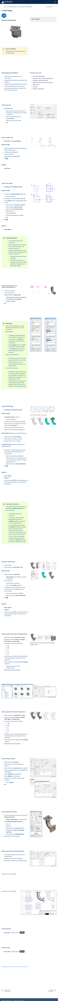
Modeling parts (29, 6)
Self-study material (21, 6)
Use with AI (49, 6)
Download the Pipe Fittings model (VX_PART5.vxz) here (15, 966)
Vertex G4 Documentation (12, 6)
